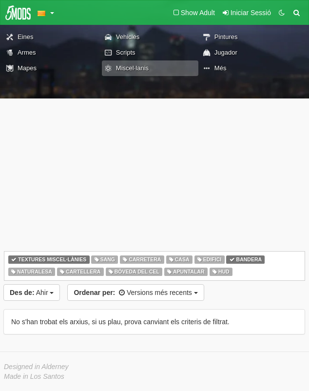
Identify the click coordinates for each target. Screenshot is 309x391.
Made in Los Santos (34, 376)
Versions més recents (135, 292)
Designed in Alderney (36, 367)
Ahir (32, 292)
